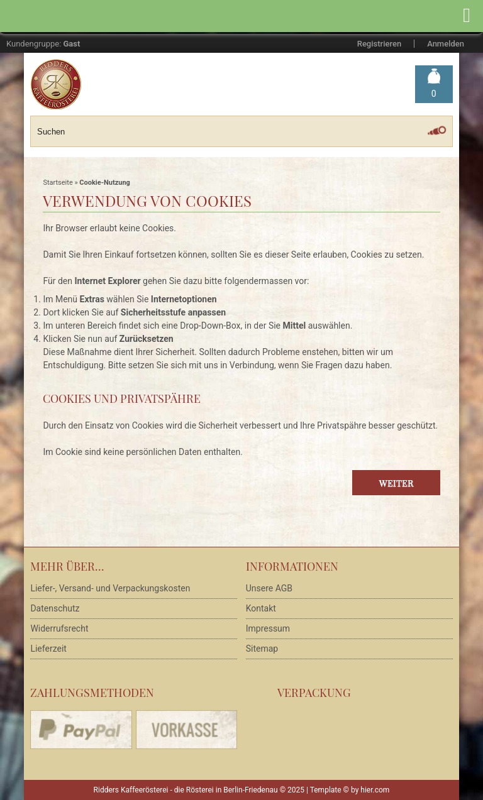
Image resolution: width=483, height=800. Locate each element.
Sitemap (262, 649)
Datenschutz (54, 608)
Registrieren (379, 43)
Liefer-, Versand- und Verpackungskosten (110, 588)
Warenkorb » (434, 94)
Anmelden (445, 43)
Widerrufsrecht (59, 628)
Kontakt (261, 608)
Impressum (268, 628)
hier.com (374, 790)
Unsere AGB (269, 588)
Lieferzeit (48, 649)
